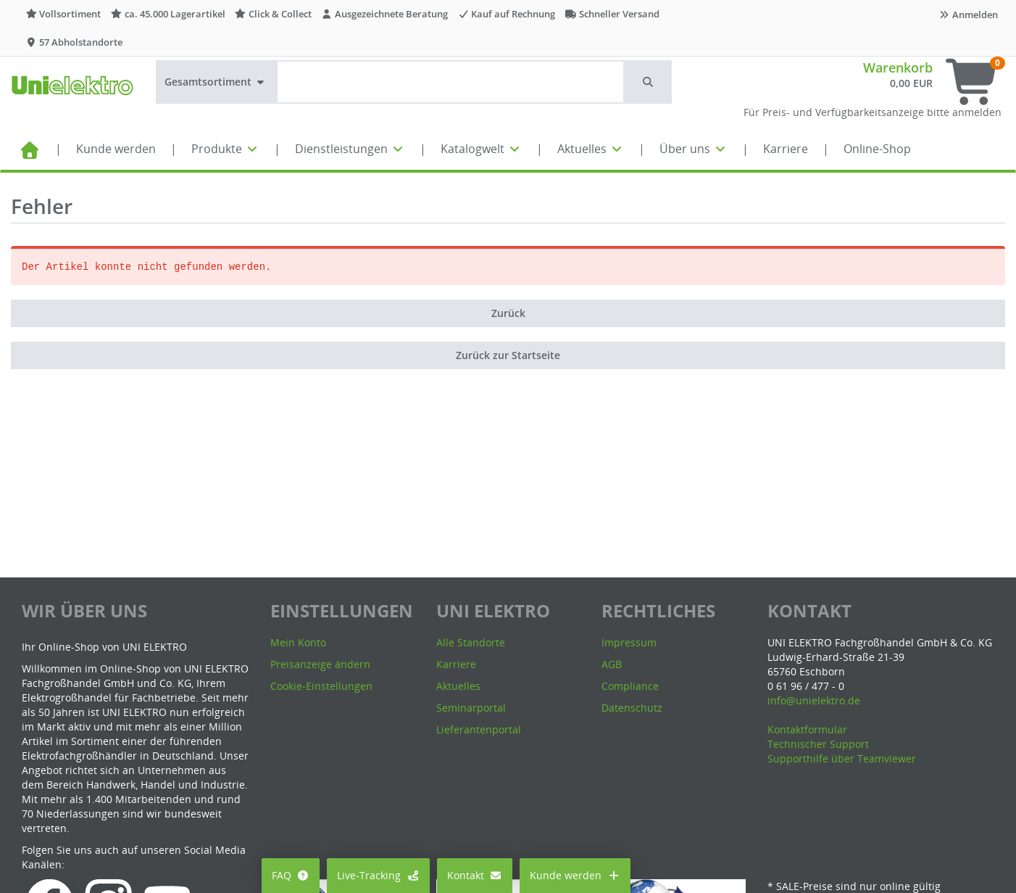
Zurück (508, 313)
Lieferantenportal (478, 729)
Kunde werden (116, 149)
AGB (611, 664)
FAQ (291, 875)
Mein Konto (298, 642)
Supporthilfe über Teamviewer (841, 758)
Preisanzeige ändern (320, 664)
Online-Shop (877, 149)
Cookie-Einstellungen (321, 686)
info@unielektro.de (813, 700)
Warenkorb (898, 67)
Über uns (693, 149)
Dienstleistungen (350, 149)
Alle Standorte (470, 642)
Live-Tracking (378, 875)
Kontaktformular (807, 729)
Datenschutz (631, 708)
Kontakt (475, 875)
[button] (649, 82)
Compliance (630, 686)
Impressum (629, 642)
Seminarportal (471, 708)
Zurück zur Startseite (508, 355)
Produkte (225, 149)
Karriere (785, 149)
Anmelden (968, 14)
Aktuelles (590, 149)
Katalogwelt (481, 149)
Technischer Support (818, 744)
